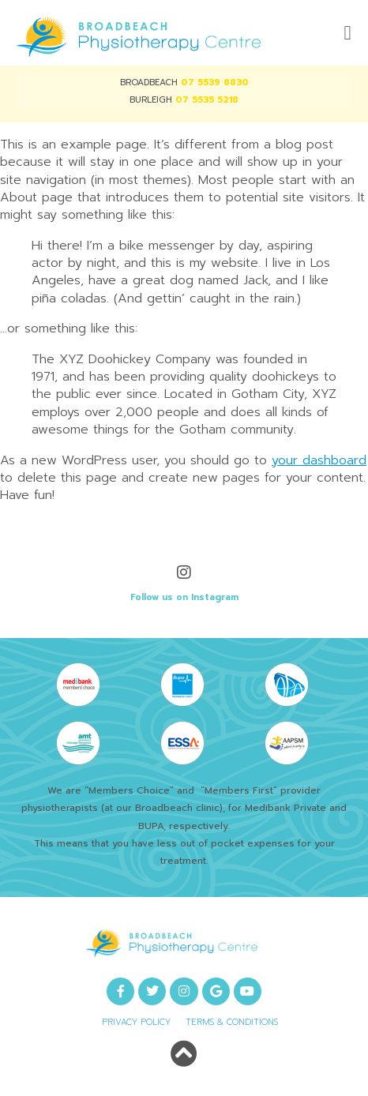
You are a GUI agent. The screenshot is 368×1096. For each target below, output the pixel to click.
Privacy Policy (136, 1022)
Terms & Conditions (232, 1022)
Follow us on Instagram (184, 597)
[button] (347, 33)
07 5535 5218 (206, 100)
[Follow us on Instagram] (184, 572)
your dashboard (319, 460)
